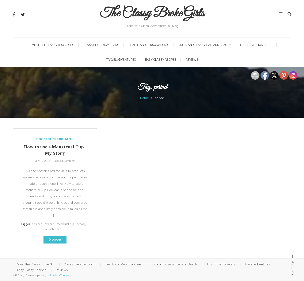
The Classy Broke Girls (152, 13)
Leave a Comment (64, 160)
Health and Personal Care (149, 45)
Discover (55, 239)
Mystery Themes (60, 275)
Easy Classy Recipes (160, 59)
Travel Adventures (121, 59)
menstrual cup (65, 224)
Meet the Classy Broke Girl (53, 45)
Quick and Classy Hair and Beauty (205, 45)
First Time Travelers (256, 45)
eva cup (49, 224)
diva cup (37, 224)
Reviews (192, 59)
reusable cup (53, 229)
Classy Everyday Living (101, 45)
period (81, 224)
